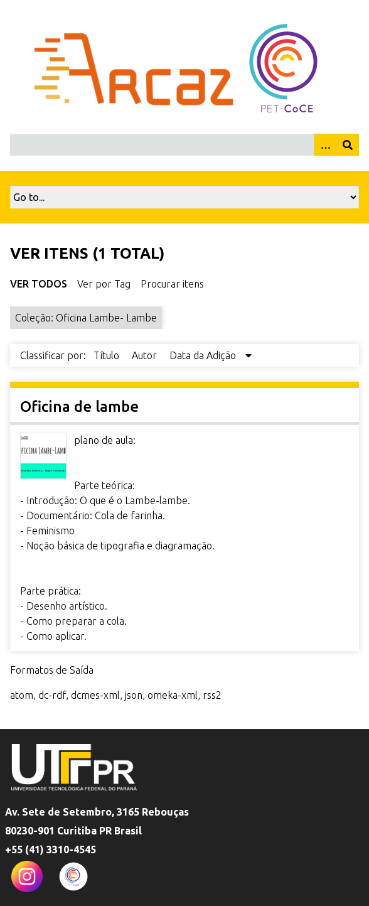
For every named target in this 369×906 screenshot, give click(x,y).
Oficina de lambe (79, 406)
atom (21, 695)
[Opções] (325, 145)
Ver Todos (38, 283)
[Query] (184, 145)
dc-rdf (52, 695)
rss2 (212, 695)
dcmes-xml (95, 695)
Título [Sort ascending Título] (108, 355)
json (133, 695)
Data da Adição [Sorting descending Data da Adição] (203, 355)
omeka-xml (172, 695)
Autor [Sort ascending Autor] (145, 355)
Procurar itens (172, 283)
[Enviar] (347, 145)
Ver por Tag (104, 283)
